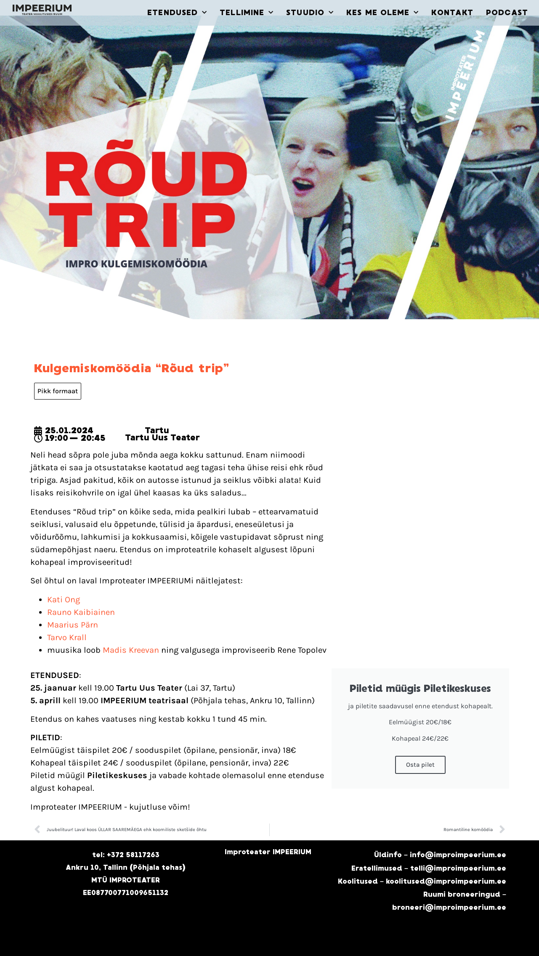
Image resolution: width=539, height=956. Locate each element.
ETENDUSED (177, 13)
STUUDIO (310, 13)
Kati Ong (63, 599)
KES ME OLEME (382, 13)
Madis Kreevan (131, 650)
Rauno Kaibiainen (81, 612)
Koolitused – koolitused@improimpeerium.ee (422, 881)
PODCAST (507, 12)
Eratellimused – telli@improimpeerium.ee (428, 868)
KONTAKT (452, 12)
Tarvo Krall (67, 637)
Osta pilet (420, 764)
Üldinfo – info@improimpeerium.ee (440, 855)
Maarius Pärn (72, 625)
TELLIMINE (246, 13)
